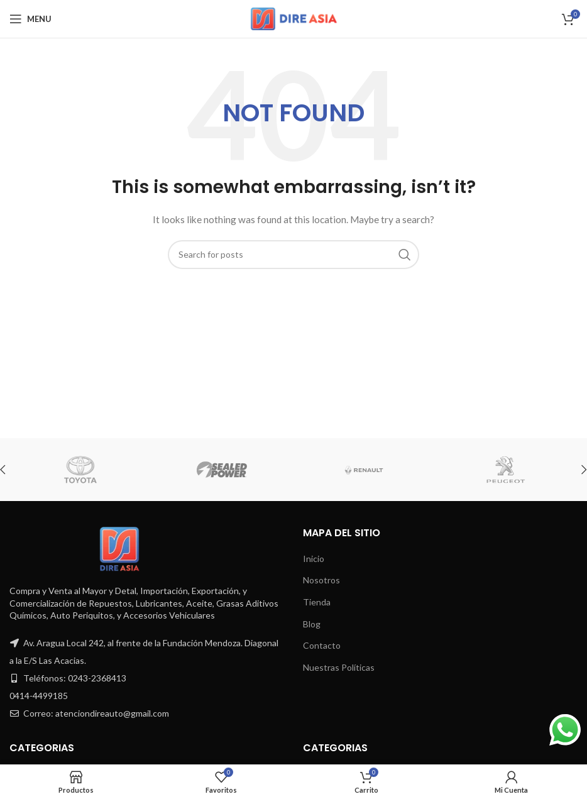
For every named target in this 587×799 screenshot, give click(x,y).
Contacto (322, 645)
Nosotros (321, 580)
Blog (312, 624)
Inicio (313, 558)
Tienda (317, 602)
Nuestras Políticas (339, 667)
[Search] (293, 254)
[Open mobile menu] (30, 18)
